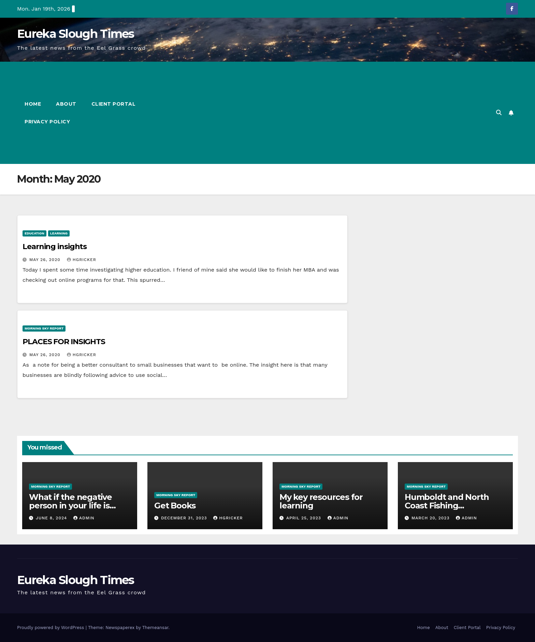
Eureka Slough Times (75, 34)
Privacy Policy (47, 122)
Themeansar (155, 627)
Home (33, 104)
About (66, 104)
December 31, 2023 (185, 518)
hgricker (81, 259)
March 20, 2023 (431, 518)
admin (84, 518)
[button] (499, 112)
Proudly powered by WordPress (51, 627)
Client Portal (113, 104)
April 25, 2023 (304, 518)
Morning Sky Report (44, 328)
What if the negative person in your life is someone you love (70, 505)
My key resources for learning (321, 501)
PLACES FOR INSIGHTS (64, 341)
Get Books (175, 505)
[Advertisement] (318, 112)
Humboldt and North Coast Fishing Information (447, 505)
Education (34, 233)
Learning (59, 233)
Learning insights (55, 246)
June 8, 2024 (52, 518)
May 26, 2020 (45, 259)
